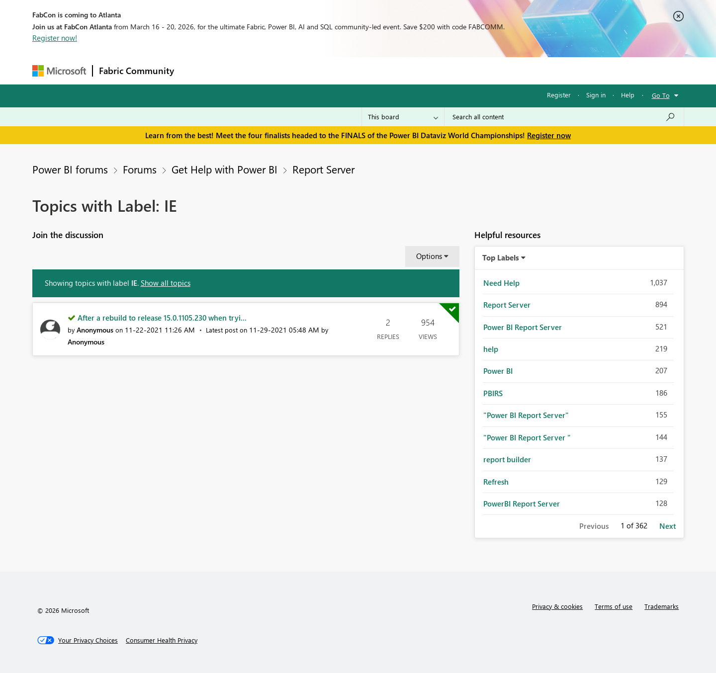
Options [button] (429, 256)
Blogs (370, 70)
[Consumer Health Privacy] (161, 640)
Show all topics (165, 283)
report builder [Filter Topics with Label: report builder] (507, 459)
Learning (408, 70)
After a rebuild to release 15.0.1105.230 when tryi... (162, 318)
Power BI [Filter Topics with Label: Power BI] (498, 371)
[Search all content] (564, 116)
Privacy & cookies (557, 606)
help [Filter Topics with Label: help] (490, 349)
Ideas (281, 70)
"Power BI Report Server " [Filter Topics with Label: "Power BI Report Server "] (527, 437)
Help (627, 94)
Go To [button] (661, 95)
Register (559, 94)
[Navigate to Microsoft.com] (59, 71)
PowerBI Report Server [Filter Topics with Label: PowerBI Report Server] (521, 503)
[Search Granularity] (403, 116)
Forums (196, 70)
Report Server (323, 169)
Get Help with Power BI (224, 169)
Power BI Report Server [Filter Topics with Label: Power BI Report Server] (522, 327)
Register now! (54, 38)
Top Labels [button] (500, 257)
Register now (549, 135)
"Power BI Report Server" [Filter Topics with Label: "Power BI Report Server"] (526, 415)
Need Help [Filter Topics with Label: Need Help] (501, 283)
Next (667, 526)
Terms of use (613, 606)
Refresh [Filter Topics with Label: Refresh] (496, 482)
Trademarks (661, 606)
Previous (594, 526)
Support (450, 70)
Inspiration (240, 70)
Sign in (596, 94)
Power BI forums (70, 169)
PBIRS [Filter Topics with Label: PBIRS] (493, 393)
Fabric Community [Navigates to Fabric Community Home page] (136, 71)
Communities (325, 70)
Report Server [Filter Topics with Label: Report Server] (507, 305)
